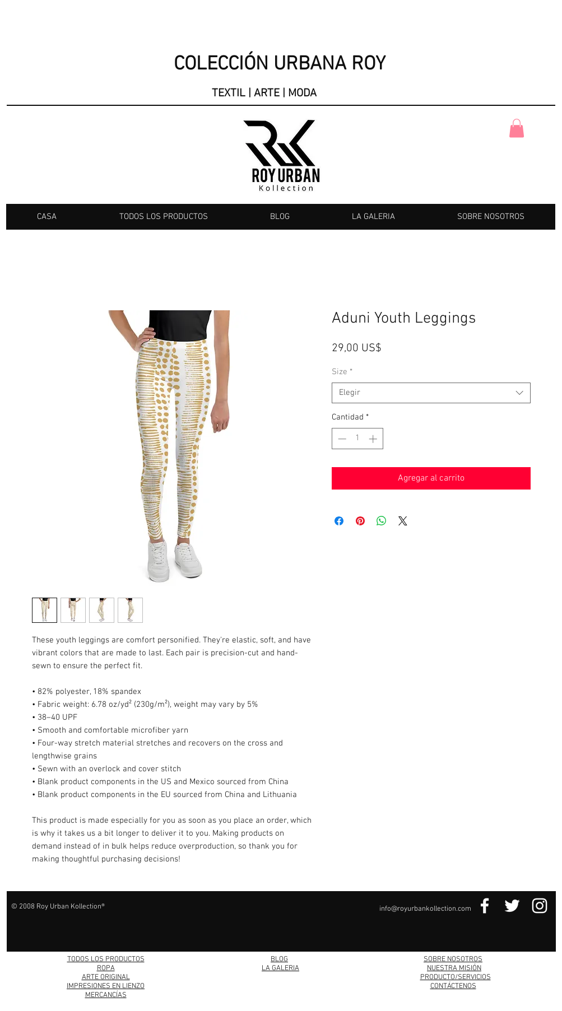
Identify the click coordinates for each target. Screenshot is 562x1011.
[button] (516, 128)
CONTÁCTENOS (453, 986)
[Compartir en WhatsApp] (381, 521)
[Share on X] (403, 521)
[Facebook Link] (485, 906)
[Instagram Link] (540, 906)
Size (342, 372)
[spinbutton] (357, 438)
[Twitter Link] (512, 906)
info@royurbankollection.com (425, 909)
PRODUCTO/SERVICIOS (455, 977)
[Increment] (374, 438)
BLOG (279, 959)
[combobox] (431, 393)
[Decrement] (341, 438)
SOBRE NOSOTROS (453, 959)
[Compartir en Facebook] (339, 521)
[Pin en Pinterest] (360, 521)
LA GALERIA (280, 968)
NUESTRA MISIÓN (454, 968)
